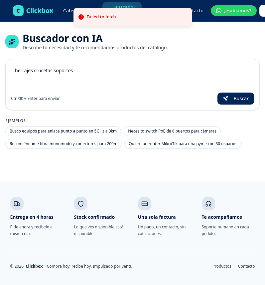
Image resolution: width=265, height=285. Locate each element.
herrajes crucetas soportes (132, 77)
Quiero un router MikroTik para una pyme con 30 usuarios (183, 143)
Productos (221, 266)
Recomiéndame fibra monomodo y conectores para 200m (63, 143)
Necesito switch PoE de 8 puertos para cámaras (172, 131)
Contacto (193, 10)
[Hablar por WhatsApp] (234, 10)
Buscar (236, 98)
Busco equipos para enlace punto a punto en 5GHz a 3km (63, 131)
